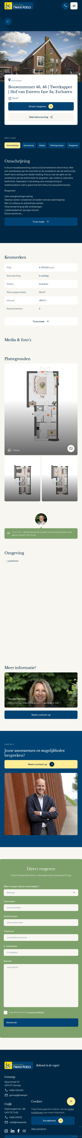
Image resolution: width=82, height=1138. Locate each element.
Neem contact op (41, 714)
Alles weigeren (38, 1128)
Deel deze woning (41, 117)
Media (42, 145)
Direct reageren (37, 106)
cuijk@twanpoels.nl (16, 1122)
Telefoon (9, 931)
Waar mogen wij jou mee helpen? (21, 886)
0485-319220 (13, 1117)
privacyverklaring (36, 1012)
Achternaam (10, 916)
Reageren (73, 145)
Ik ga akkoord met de (26, 1012)
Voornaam (9, 901)
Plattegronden (56, 145)
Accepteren (49, 1120)
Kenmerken (29, 145)
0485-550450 (13, 1090)
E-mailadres (10, 946)
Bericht (8, 961)
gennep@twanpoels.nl (18, 1095)
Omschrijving (12, 145)
